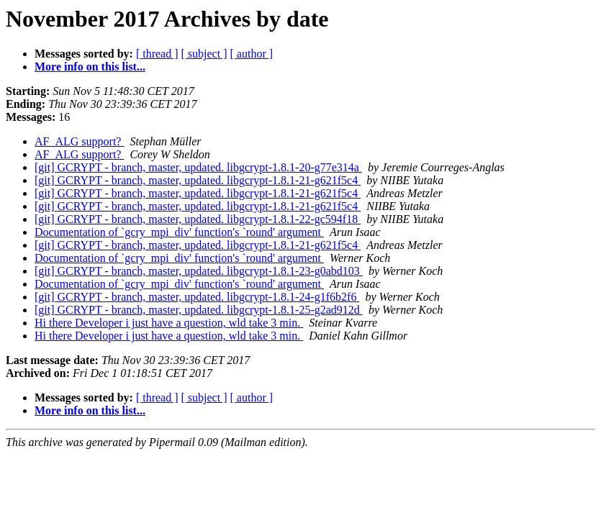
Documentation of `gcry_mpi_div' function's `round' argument (179, 232)
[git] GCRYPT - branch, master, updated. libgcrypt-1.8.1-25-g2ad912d (199, 310)
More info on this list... (90, 66)
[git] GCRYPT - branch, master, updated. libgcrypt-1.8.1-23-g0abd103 (199, 271)
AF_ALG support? (79, 141)
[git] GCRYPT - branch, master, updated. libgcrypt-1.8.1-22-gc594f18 (198, 219)
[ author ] (252, 53)
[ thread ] (157, 53)
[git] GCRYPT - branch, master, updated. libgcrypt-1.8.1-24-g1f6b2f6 (197, 297)
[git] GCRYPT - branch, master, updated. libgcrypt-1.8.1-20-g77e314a (198, 167)
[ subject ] (204, 53)
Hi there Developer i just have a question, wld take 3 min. (169, 323)
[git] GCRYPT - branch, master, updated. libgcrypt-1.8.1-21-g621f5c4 (198, 180)
